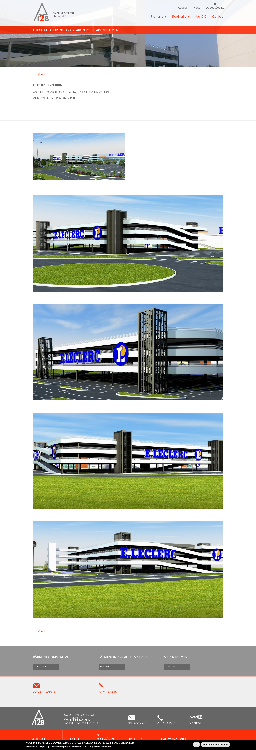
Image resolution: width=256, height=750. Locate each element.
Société (200, 16)
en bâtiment (60, 16)
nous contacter (138, 723)
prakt (175, 739)
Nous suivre (194, 723)
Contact (218, 16)
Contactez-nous (44, 692)
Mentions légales (43, 739)
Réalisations (181, 16)
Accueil (182, 7)
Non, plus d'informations (215, 744)
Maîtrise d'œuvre (63, 13)
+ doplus (182, 739)
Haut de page (137, 739)
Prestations (159, 16)
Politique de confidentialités (74, 741)
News (197, 7)
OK (196, 744)
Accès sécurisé (215, 7)
